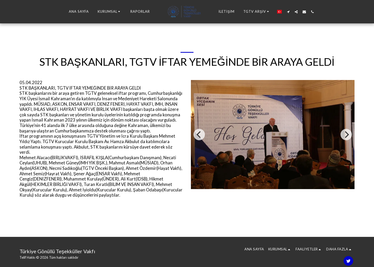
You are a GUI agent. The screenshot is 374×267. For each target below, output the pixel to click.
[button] (110, 11)
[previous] (199, 134)
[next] (346, 134)
